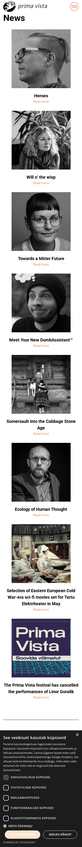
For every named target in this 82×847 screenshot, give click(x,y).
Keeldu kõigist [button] (60, 834)
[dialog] (41, 788)
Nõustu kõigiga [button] (22, 834)
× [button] (77, 735)
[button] (41, 826)
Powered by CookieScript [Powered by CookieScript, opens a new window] (19, 842)
